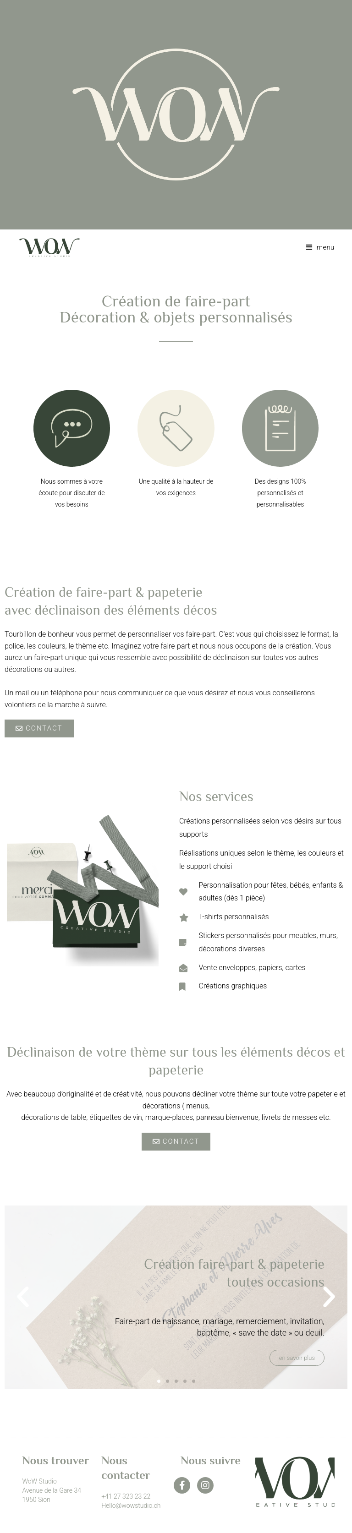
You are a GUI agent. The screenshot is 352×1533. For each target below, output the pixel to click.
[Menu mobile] (317, 247)
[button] (23, 1297)
